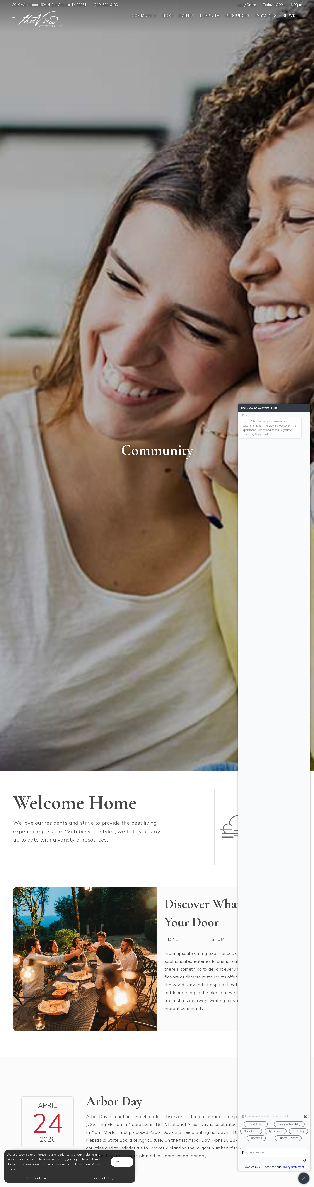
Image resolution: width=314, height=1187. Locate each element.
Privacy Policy (102, 1178)
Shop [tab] (218, 939)
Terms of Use (37, 1178)
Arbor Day (114, 1101)
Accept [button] (122, 1162)
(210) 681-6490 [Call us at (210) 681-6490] (106, 5)
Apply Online (246, 5)
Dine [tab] (173, 939)
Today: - (282, 5)
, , (49, 5)
